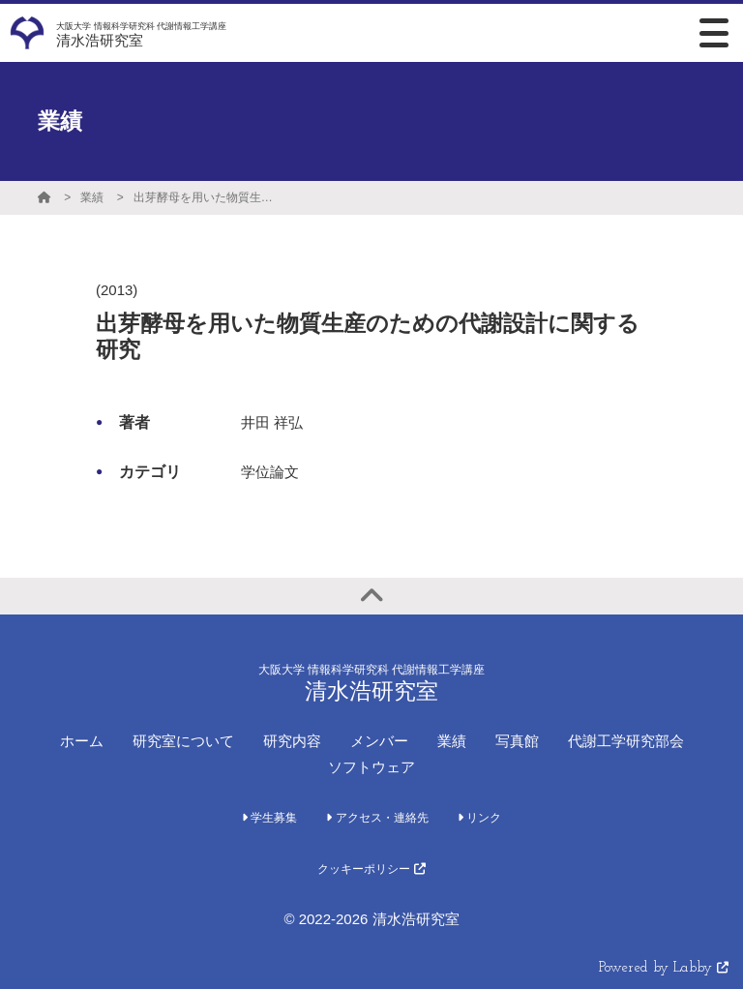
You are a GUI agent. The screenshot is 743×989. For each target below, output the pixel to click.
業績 (92, 197)
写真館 (517, 741)
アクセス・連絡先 (377, 817)
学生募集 (269, 817)
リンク (479, 817)
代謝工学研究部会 (626, 741)
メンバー (379, 741)
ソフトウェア (371, 767)
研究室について (183, 741)
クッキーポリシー (371, 869)
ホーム (82, 741)
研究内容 (292, 741)
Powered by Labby (663, 968)
